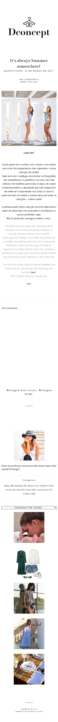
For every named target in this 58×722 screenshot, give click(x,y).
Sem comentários (29, 79)
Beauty (18, 485)
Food (8, 489)
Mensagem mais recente (22, 390)
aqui (38, 214)
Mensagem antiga (38, 392)
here (33, 272)
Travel (26, 493)
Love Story (42, 489)
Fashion (44, 485)
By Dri (31, 485)
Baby (6, 485)
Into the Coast (24, 489)
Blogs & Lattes (35, 711)
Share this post (29, 82)
